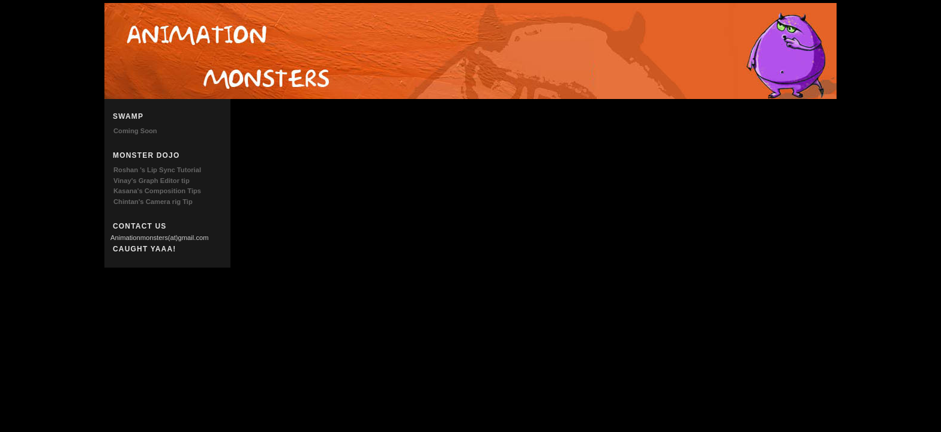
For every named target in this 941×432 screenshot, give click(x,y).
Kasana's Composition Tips (157, 190)
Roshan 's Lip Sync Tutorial (157, 169)
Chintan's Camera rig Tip (153, 201)
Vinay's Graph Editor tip (151, 180)
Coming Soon (135, 130)
